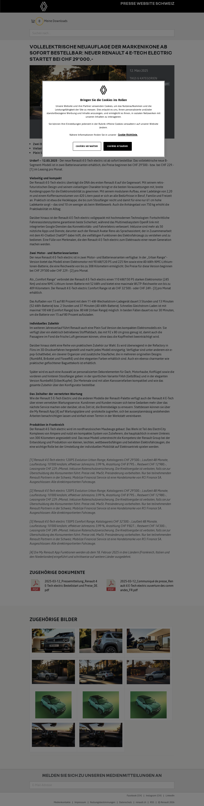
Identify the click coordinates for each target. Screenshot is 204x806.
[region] (103, 119)
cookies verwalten (87, 146)
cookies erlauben (117, 146)
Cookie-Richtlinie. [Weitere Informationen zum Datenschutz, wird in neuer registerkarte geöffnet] (128, 134)
